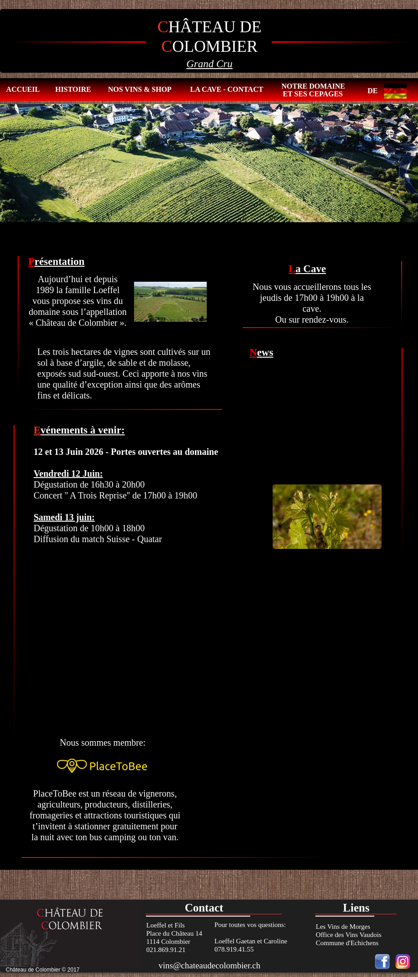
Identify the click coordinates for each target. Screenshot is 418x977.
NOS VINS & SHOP (140, 89)
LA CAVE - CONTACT (227, 89)
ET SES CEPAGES (313, 94)
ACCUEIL (23, 89)
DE (373, 91)
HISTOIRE (73, 89)
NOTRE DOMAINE (313, 86)
